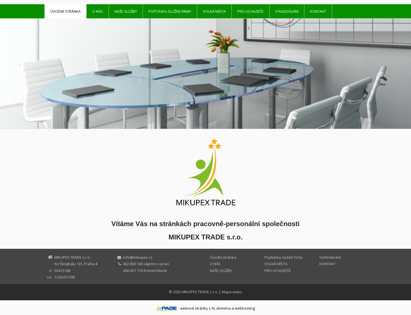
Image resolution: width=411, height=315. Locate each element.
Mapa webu (232, 291)
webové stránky (194, 308)
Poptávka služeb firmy (170, 11)
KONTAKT (318, 11)
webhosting (245, 308)
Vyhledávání (286, 11)
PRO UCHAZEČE (250, 11)
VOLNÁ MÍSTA (214, 11)
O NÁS (97, 11)
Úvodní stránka (65, 11)
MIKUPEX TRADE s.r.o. (200, 291)
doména (223, 308)
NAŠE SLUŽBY (126, 11)
